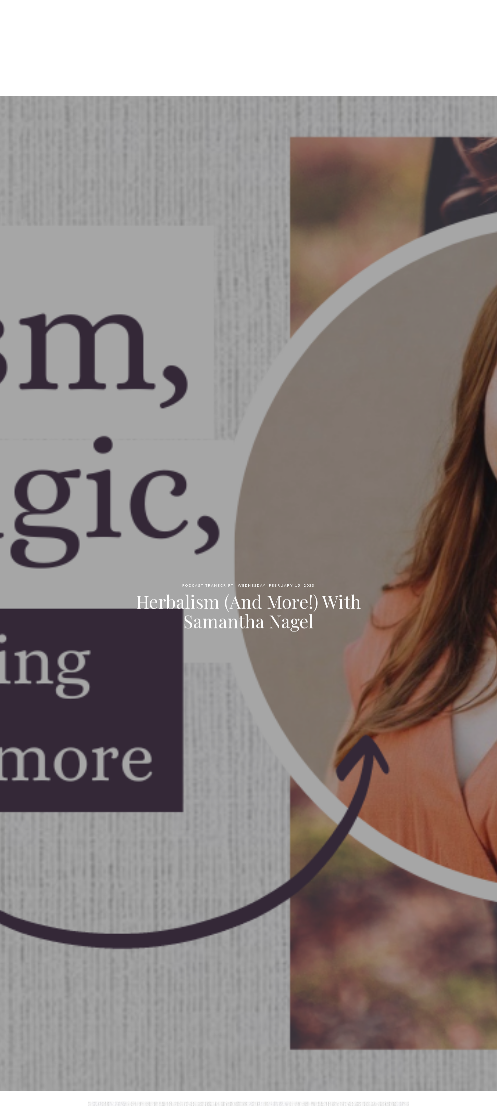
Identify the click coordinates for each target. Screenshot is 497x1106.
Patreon (239, 41)
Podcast (206, 41)
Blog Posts (279, 41)
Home (175, 41)
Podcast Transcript (208, 585)
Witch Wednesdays (248, 17)
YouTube (318, 41)
